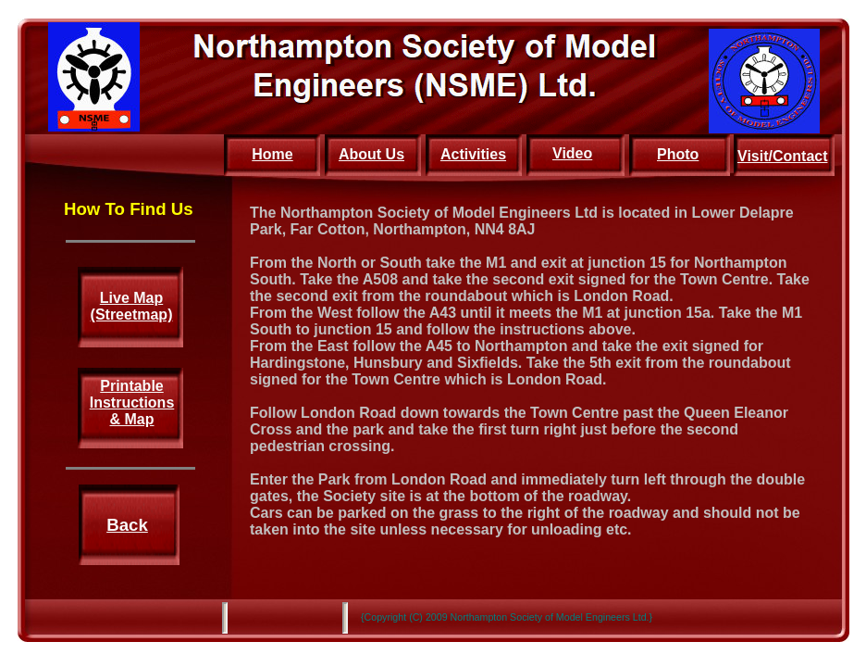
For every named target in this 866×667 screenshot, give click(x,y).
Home (272, 154)
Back (127, 525)
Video (572, 153)
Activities (473, 154)
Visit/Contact (782, 156)
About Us (371, 154)
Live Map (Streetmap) (132, 306)
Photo (678, 154)
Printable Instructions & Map (132, 402)
